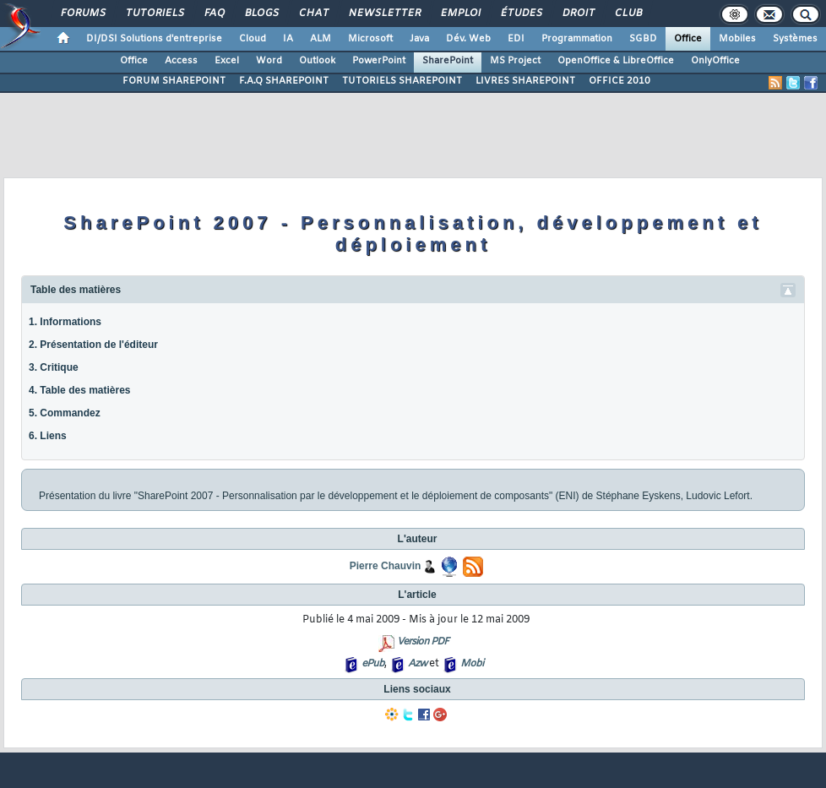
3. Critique (54, 367)
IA (288, 39)
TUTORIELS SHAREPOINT (402, 81)
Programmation (576, 39)
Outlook (317, 61)
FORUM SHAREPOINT (174, 81)
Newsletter (383, 13)
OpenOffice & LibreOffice (615, 61)
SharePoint (447, 61)
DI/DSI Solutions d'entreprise (154, 39)
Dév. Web (468, 39)
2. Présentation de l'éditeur (93, 345)
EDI (516, 39)
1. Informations (65, 322)
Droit (577, 13)
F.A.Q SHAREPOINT (284, 81)
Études (520, 13)
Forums (82, 13)
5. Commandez (65, 413)
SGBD (643, 39)
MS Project (515, 61)
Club (627, 13)
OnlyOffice (715, 61)
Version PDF (422, 642)
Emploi (459, 13)
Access (181, 61)
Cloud (252, 39)
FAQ (214, 13)
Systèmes (795, 39)
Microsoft (370, 39)
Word (269, 61)
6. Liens (48, 436)
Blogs (261, 13)
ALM (320, 39)
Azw (417, 664)
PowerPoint (378, 61)
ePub (372, 664)
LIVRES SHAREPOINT (525, 81)
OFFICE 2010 (619, 81)
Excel (227, 61)
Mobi (471, 664)
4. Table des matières (80, 390)
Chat (312, 13)
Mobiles (737, 39)
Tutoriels (154, 13)
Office (688, 39)
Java (419, 39)
